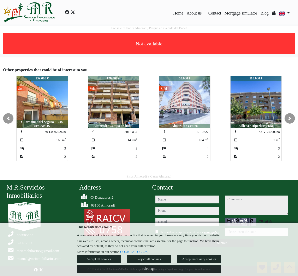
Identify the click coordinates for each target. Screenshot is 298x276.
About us (194, 13)
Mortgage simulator (241, 13)
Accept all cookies (99, 259)
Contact (214, 13)
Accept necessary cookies (199, 259)
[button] (8, 118)
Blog (265, 13)
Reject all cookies (149, 259)
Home (178, 13)
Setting (149, 268)
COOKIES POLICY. (134, 252)
